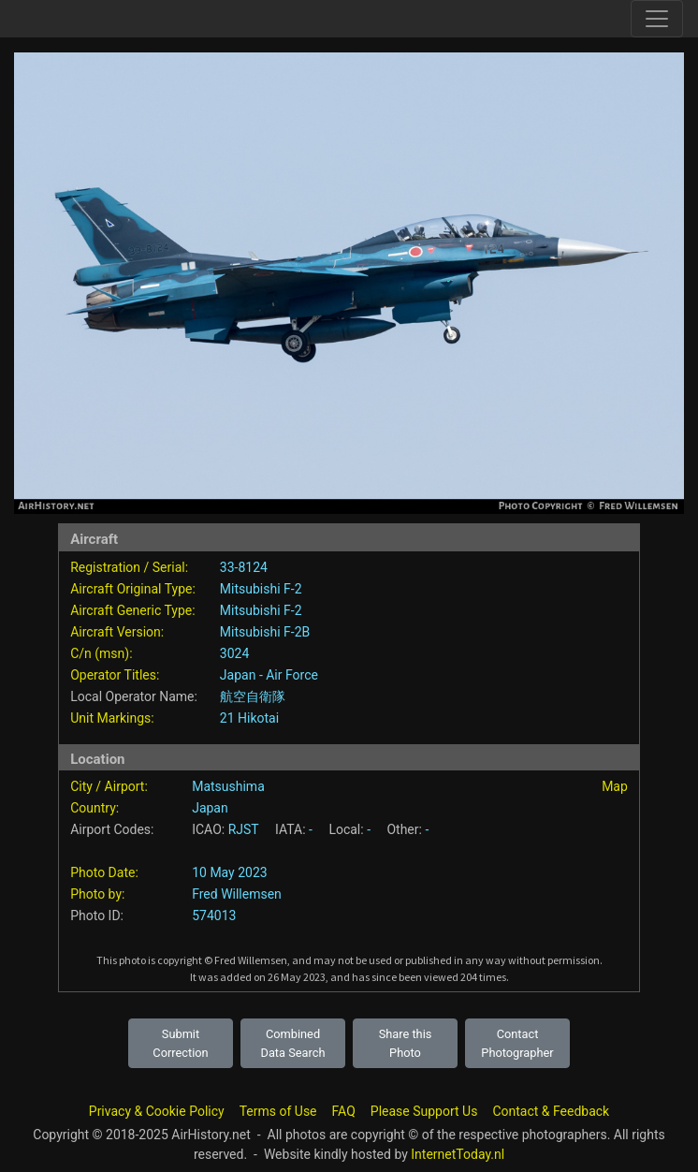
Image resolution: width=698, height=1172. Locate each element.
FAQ (344, 1111)
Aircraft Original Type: (133, 588)
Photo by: (97, 893)
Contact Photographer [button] (517, 1043)
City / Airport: (109, 786)
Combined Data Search (293, 1043)
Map (615, 786)
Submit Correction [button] (180, 1043)
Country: (94, 807)
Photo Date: (104, 872)
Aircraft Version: (117, 631)
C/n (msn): (101, 653)
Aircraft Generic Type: (132, 610)
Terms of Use (278, 1111)
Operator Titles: (114, 674)
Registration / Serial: (129, 567)
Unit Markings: (112, 718)
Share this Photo (405, 1043)
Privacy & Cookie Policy (157, 1111)
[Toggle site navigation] (657, 18)
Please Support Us (424, 1111)
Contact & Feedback (550, 1111)
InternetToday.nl (457, 1154)
